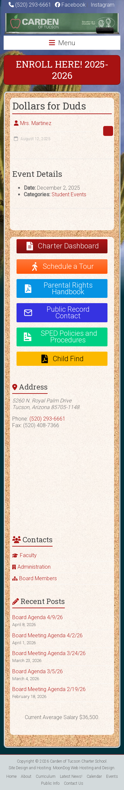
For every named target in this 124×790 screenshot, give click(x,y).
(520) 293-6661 (33, 5)
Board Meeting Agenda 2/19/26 (49, 689)
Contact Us (73, 783)
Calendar (94, 776)
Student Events (69, 194)
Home (11, 776)
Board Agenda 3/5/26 (37, 671)
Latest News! (71, 776)
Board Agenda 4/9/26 (37, 617)
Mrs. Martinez (35, 123)
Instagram (101, 5)
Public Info (50, 783)
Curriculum (46, 776)
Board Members (38, 578)
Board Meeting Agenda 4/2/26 (47, 635)
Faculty (28, 555)
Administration (34, 567)
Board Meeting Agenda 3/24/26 (49, 653)
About (26, 776)
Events (112, 776)
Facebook (70, 5)
